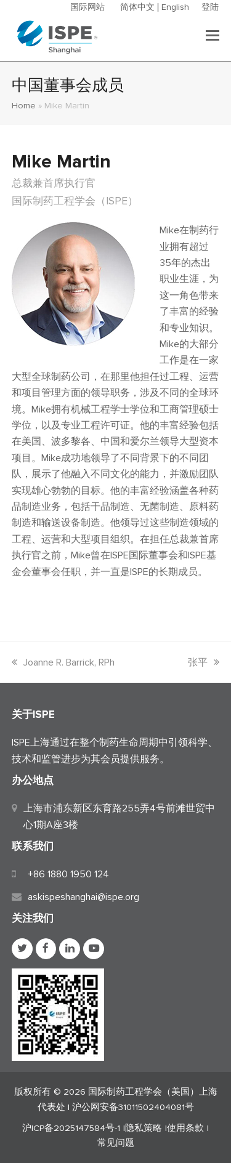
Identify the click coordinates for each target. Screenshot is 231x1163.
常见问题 (115, 1142)
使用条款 (185, 1127)
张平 (203, 662)
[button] (212, 36)
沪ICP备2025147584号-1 (71, 1127)
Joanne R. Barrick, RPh (63, 662)
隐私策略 (143, 1127)
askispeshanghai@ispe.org (83, 897)
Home (24, 105)
